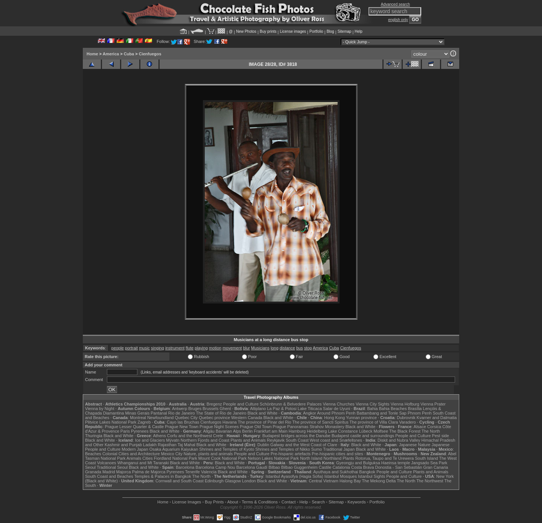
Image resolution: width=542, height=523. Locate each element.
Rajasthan (167, 444)
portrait (131, 348)
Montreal (138, 417)
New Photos (246, 31)
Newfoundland (160, 417)
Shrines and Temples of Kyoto (226, 449)
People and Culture (241, 404)
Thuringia (93, 435)
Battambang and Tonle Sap (381, 413)
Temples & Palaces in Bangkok (162, 476)
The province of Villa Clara (374, 422)
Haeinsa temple (395, 462)
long (275, 348)
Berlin (247, 431)
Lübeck (365, 431)
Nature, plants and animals (208, 453)
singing (157, 348)
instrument (174, 348)
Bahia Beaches (393, 408)
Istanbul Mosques (340, 476)
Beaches (93, 453)
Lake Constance (343, 431)
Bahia (372, 408)
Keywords (356, 502)
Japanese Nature (415, 444)
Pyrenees (139, 431)
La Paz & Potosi (282, 408)
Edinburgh (214, 481)
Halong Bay (350, 481)
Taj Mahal (186, 444)
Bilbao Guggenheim (299, 467)
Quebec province (214, 417)
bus (299, 348)
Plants (348, 458)
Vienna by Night (99, 408)
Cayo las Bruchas (183, 422)
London (249, 481)
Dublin (263, 444)
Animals (133, 458)
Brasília (415, 408)
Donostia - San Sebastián (398, 467)
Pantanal (159, 413)
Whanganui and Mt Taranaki (143, 462)
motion (215, 348)
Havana (229, 422)
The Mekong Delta (379, 481)
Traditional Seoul (112, 467)
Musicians (260, 348)
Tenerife (192, 472)
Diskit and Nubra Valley (399, 440)
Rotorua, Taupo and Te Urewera (384, 458)
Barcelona (185, 467)
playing (201, 348)
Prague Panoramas (291, 426)
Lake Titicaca (310, 408)
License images (293, 31)
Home (92, 54)
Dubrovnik (406, 417)
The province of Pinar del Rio (264, 422)
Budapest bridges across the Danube (296, 435)
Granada (93, 472)
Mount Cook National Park (222, 458)
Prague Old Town (255, 426)
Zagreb (144, 422)
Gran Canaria (435, 467)
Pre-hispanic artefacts (291, 453)
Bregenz (214, 404)
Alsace (420, 426)
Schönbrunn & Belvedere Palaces (291, 404)
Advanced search (395, 4)
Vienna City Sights (373, 404)
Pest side (440, 435)
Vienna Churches (339, 404)
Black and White (262, 413)
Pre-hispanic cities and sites (337, 453)
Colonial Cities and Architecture (131, 453)
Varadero (407, 422)
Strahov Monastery (326, 426)
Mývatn (172, 440)
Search (318, 502)
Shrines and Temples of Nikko (282, 449)
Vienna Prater (433, 404)
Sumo (316, 449)
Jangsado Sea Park (429, 462)
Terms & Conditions (259, 502)
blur (246, 348)
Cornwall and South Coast (179, 481)
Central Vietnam (323, 481)
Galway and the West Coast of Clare (303, 444)
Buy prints (268, 31)
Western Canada (246, 417)
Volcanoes (106, 462)
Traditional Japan (339, 449)
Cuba (129, 54)
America (111, 54)
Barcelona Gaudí (252, 467)
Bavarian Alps (228, 431)
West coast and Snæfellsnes (336, 440)
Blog (330, 31)
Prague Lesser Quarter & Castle (134, 426)
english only (398, 20)
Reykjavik (276, 440)
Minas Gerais (137, 413)
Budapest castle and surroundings (363, 435)
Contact (289, 502)
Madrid (108, 472)
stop (308, 348)
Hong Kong (334, 417)
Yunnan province (361, 417)
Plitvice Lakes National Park (110, 422)
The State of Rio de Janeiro (221, 413)
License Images (186, 502)
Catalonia (341, 467)
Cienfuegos (150, 54)
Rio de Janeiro (181, 413)
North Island (311, 458)
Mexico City (172, 453)
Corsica (434, 426)
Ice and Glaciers (150, 440)
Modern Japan (135, 449)
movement (232, 348)
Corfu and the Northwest (189, 435)
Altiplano (258, 408)
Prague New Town (181, 426)
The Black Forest (404, 431)
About (232, 502)
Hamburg (297, 431)
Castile (325, 467)
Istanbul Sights (371, 476)
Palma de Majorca (149, 472)
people (117, 348)
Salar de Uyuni (336, 408)
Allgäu (209, 431)
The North (431, 431)
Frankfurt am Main (271, 431)
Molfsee (381, 431)
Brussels (210, 408)
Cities (147, 458)
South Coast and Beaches (109, 476)
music (144, 348)
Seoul (90, 467)
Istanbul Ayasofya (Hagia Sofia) (294, 476)
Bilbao (274, 467)
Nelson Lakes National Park (273, 458)
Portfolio (316, 31)
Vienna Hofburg (405, 404)
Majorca (123, 472)
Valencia (208, 472)
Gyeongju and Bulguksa (358, 462)
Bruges (194, 408)
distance (287, 348)
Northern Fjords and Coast (205, 440)
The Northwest (429, 481)
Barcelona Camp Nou (215, 467)
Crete (218, 435)
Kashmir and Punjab (123, 444)
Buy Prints (214, 502)
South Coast (297, 440)
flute (189, 348)
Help (358, 31)
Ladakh (150, 444)
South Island (426, 458)
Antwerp (179, 408)
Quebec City (186, 417)
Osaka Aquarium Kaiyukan (173, 449)
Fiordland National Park (175, 458)
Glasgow (233, 481)
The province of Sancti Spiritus (320, 422)
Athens (159, 435)
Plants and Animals (248, 440)
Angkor (309, 413)
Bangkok (367, 472)
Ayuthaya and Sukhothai (335, 472)
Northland (333, 458)
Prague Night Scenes (219, 426)
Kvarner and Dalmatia (437, 417)
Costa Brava (362, 467)
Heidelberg (317, 431)
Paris (125, 431)
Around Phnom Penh (336, 413)
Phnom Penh (420, 413)
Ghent (225, 408)
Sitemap (345, 31)
